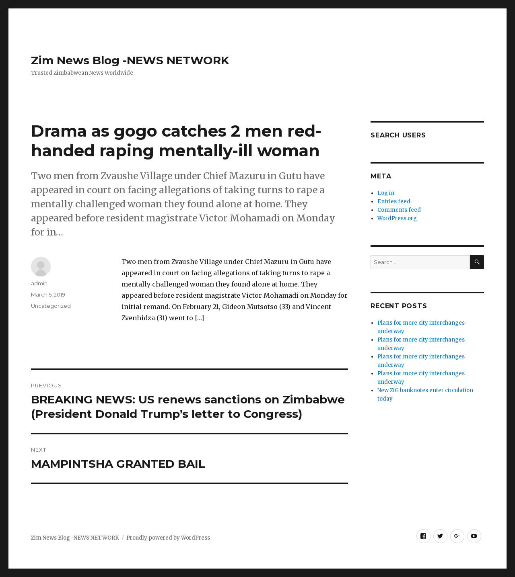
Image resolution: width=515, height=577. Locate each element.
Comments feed (399, 210)
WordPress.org (397, 218)
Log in (385, 193)
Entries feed (393, 201)
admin (39, 283)
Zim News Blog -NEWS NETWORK (130, 60)
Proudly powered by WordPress (168, 537)
